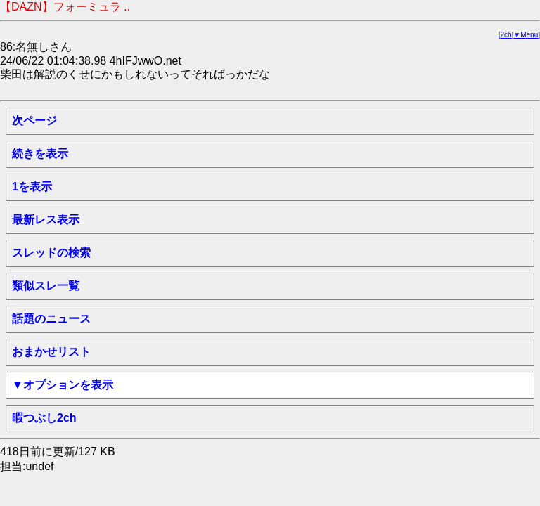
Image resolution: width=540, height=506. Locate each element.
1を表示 (32, 187)
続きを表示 (40, 154)
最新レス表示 (45, 220)
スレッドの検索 (51, 253)
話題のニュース (51, 319)
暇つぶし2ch (44, 418)
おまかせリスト (51, 352)
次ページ (34, 120)
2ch (506, 35)
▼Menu (525, 35)
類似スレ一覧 (45, 286)
